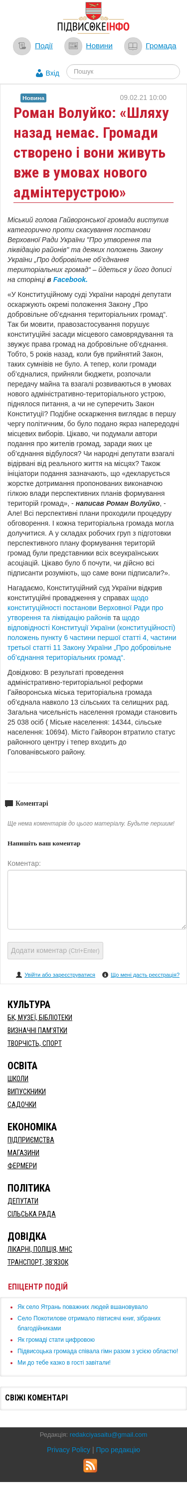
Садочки (21, 1105)
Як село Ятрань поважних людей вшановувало (82, 1306)
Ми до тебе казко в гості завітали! (64, 1362)
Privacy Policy (68, 1450)
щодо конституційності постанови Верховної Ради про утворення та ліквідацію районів (85, 608)
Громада (161, 45)
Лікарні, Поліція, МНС (39, 1249)
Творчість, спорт (34, 1043)
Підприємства (30, 1140)
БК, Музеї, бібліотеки (39, 1018)
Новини (99, 45)
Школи (17, 1079)
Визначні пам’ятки (37, 1030)
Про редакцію (118, 1450)
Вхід (52, 73)
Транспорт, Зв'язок (37, 1262)
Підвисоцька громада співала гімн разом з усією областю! (97, 1351)
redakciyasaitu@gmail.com (109, 1434)
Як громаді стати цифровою (56, 1339)
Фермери (22, 1166)
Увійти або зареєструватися (59, 975)
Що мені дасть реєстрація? (145, 975)
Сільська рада (31, 1214)
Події (44, 45)
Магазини (23, 1153)
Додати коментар (55, 950)
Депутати (22, 1201)
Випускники (26, 1092)
